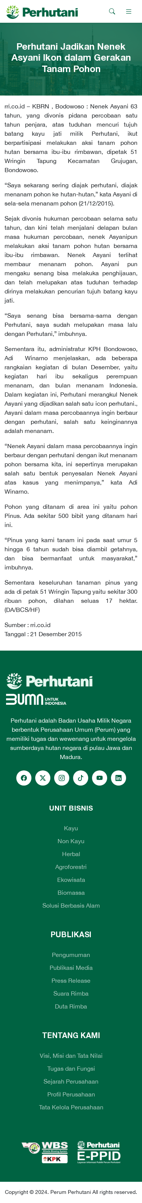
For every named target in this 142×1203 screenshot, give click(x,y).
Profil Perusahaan (71, 1094)
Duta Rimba (71, 1006)
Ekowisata (71, 879)
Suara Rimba (71, 993)
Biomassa (71, 892)
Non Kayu (71, 841)
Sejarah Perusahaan (71, 1081)
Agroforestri (71, 866)
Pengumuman (71, 954)
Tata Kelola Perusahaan (71, 1107)
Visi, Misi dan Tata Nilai (71, 1055)
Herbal (71, 853)
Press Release (71, 980)
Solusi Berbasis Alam (71, 905)
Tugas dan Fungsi (71, 1068)
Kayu (71, 828)
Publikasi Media (71, 967)
